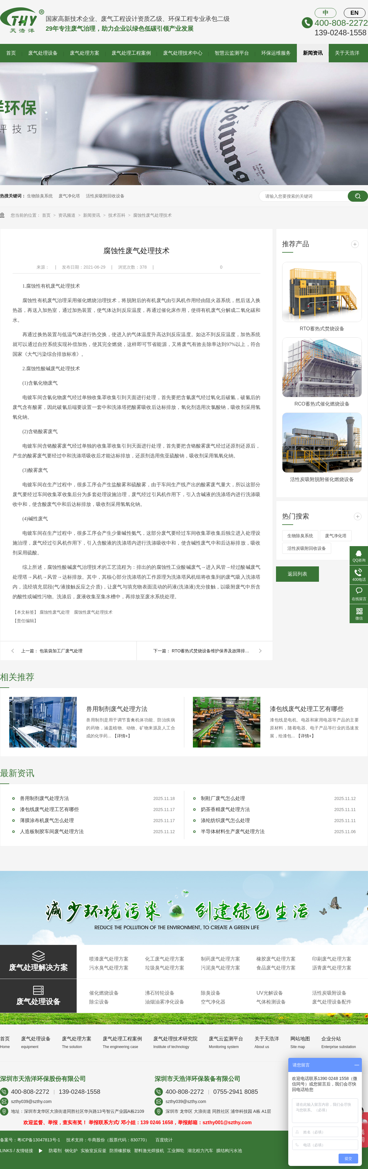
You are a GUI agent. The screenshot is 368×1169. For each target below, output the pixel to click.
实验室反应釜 (93, 1150)
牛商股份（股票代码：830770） (118, 1139)
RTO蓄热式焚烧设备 (322, 328)
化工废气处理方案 (164, 958)
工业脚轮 (175, 1150)
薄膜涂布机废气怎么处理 (47, 820)
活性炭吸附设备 (329, 993)
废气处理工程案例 (131, 53)
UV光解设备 (269, 993)
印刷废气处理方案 (331, 958)
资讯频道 (67, 215)
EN (354, 13)
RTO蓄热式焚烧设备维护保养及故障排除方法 (211, 650)
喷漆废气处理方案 (108, 958)
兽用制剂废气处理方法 (117, 708)
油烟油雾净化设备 (164, 1001)
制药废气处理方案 (220, 958)
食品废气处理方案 (276, 967)
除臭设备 (210, 993)
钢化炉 (71, 1150)
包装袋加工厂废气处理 (61, 650)
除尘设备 (99, 1001)
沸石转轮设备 (159, 993)
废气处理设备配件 (331, 1001)
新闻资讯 (313, 53)
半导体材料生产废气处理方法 (233, 831)
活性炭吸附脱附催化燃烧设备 (322, 479)
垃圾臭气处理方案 (164, 967)
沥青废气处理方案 (331, 967)
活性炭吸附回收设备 (105, 195)
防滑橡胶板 (120, 1150)
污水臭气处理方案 (108, 967)
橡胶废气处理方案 (276, 958)
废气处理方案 (84, 53)
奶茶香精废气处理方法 (225, 809)
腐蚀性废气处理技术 (152, 215)
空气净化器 (213, 1001)
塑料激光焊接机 (149, 1150)
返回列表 (297, 574)
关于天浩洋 (347, 53)
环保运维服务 (276, 53)
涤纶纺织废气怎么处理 (225, 820)
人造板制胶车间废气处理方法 (52, 831)
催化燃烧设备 (104, 993)
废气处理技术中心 (182, 53)
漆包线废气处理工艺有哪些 (306, 708)
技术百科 (117, 215)
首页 (11, 53)
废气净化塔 (69, 195)
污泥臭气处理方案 (220, 967)
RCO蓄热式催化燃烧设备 (322, 403)
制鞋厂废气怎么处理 (223, 798)
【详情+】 (122, 735)
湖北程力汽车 (200, 1150)
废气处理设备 (43, 53)
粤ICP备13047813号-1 (38, 1139)
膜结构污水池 (229, 1150)
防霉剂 (55, 1150)
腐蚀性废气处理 (55, 612)
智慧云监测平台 (232, 53)
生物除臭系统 (40, 195)
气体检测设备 (271, 1001)
